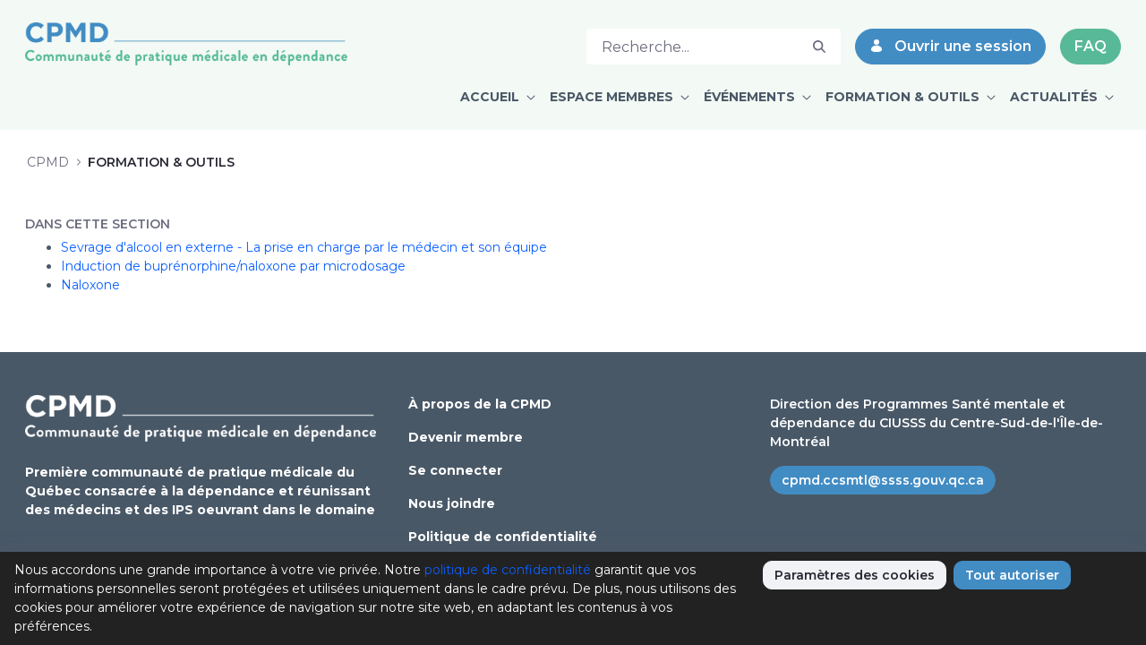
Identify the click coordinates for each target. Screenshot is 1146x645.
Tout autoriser (1012, 575)
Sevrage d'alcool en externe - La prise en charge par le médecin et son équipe (304, 247)
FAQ (1090, 46)
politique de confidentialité (507, 570)
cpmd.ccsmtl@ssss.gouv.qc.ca (883, 480)
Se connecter (455, 470)
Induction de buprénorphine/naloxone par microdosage (233, 266)
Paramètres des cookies (854, 575)
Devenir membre (465, 437)
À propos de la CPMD (480, 404)
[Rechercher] (692, 46)
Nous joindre (451, 503)
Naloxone (90, 285)
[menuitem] (498, 97)
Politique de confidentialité (502, 537)
